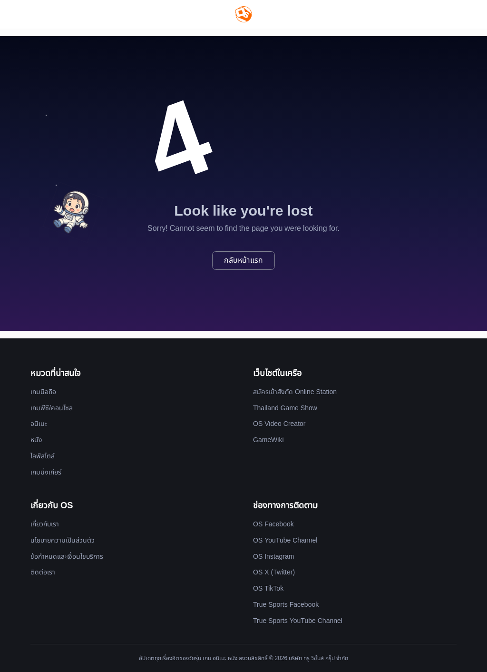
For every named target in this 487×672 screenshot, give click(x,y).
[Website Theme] (457, 14)
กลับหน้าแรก (243, 260)
